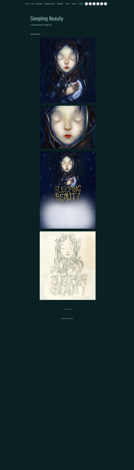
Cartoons (39, 4)
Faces (32, 4)
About (67, 4)
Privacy (81, 4)
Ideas (27, 4)
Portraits (60, 4)
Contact (74, 4)
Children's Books (49, 4)
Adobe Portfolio (69, 318)
